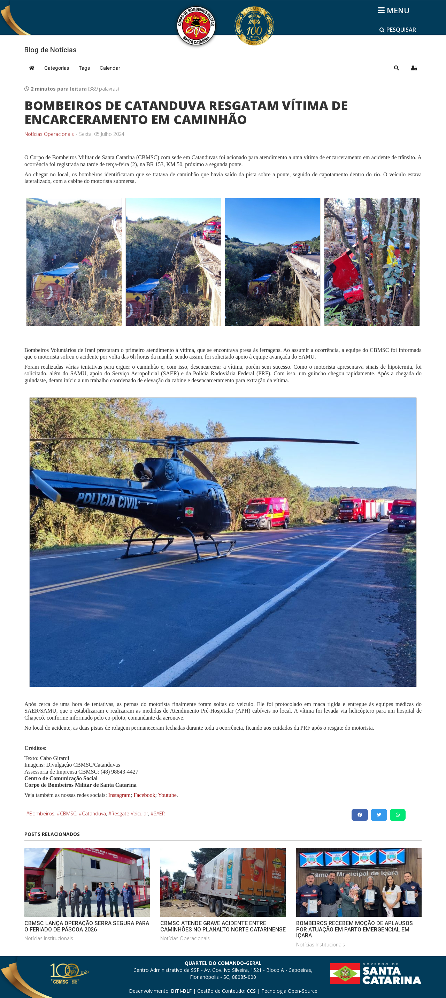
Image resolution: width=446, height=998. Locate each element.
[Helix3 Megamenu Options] (395, 10)
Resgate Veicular (130, 813)
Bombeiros (41, 813)
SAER (159, 813)
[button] (396, 68)
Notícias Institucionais (48, 938)
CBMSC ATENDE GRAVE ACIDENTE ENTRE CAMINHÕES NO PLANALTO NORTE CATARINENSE (223, 926)
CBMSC (68, 813)
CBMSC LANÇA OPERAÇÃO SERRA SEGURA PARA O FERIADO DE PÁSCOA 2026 (86, 926)
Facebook (144, 795)
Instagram (119, 795)
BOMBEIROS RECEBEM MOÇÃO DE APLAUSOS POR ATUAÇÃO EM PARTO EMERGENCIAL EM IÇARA (354, 929)
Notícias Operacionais (49, 134)
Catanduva (94, 813)
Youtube (167, 795)
